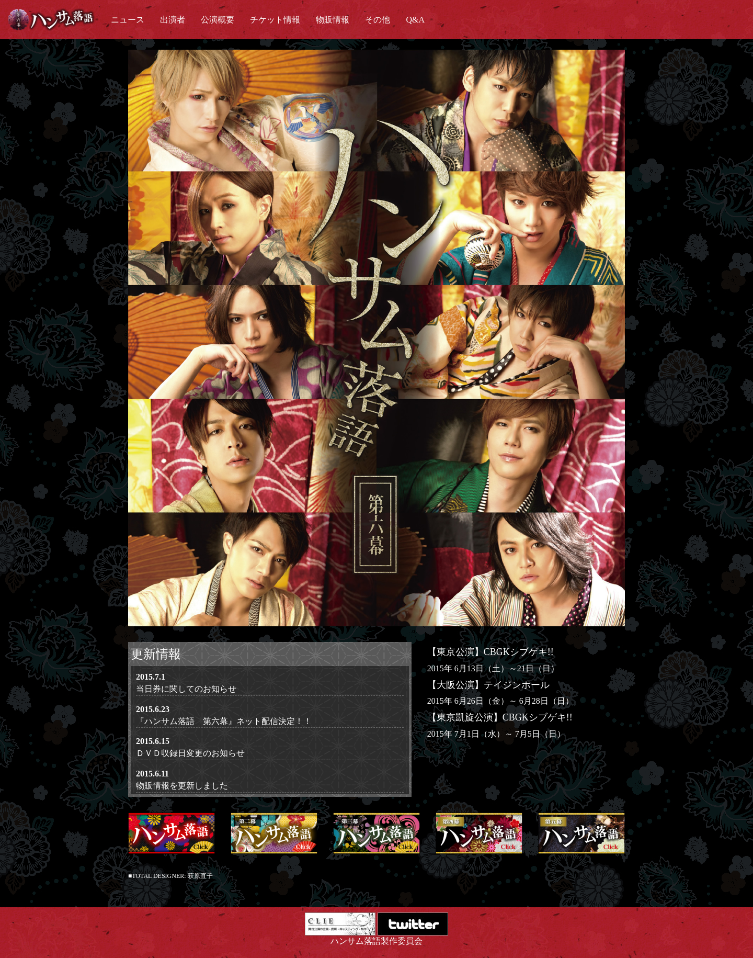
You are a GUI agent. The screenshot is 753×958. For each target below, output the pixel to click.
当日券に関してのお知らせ (186, 688)
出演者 (172, 19)
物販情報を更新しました (182, 785)
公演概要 (217, 19)
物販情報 (332, 19)
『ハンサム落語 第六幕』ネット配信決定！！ (224, 721)
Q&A (415, 19)
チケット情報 (275, 19)
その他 (377, 19)
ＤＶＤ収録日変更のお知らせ (190, 753)
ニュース (127, 19)
